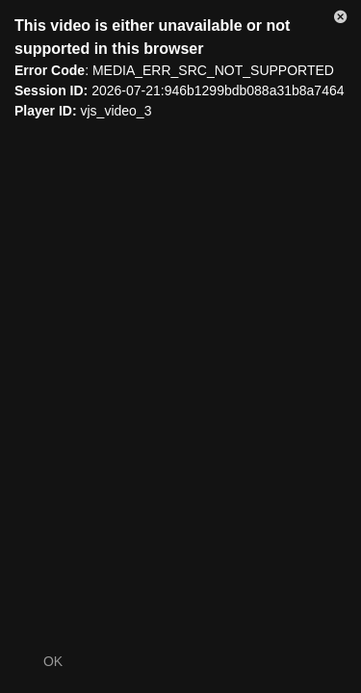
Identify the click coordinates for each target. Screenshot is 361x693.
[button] (341, 20)
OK (53, 661)
